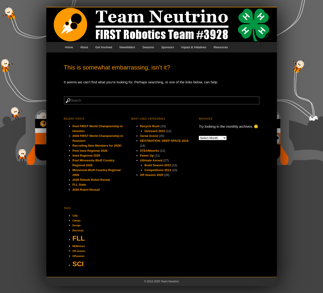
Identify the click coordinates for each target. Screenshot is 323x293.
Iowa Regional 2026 (86, 155)
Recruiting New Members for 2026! (96, 145)
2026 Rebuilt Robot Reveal (91, 179)
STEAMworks (149, 150)
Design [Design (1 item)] (76, 225)
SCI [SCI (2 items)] (78, 264)
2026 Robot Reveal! (86, 189)
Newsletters (127, 47)
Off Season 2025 (151, 175)
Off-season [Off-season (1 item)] (78, 251)
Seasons (148, 47)
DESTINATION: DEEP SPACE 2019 (164, 140)
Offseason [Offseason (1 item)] (78, 256)
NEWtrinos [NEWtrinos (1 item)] (78, 246)
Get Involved (103, 47)
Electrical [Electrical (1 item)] (77, 230)
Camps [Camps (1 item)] (76, 220)
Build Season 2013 (157, 165)
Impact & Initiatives (193, 47)
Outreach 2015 (154, 131)
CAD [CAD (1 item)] (75, 215)
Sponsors (167, 47)
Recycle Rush (150, 126)
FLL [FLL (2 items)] (78, 238)
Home (69, 47)
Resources (220, 47)
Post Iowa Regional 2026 (89, 150)
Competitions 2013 (157, 170)
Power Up (147, 155)
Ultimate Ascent (151, 160)
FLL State (79, 184)
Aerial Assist (149, 136)
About (84, 47)
